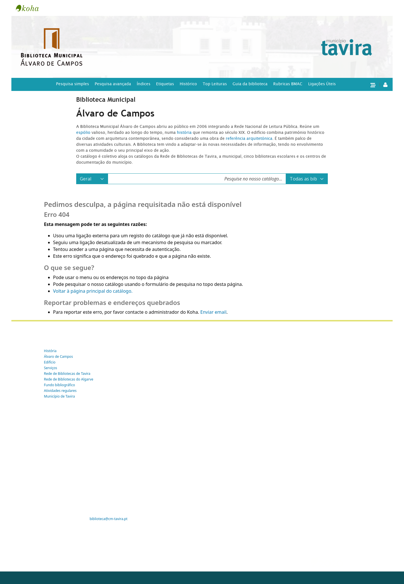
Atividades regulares (60, 390)
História (50, 350)
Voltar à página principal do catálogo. (93, 291)
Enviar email (213, 312)
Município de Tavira (59, 396)
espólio (84, 132)
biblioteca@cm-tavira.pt (108, 518)
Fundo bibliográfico (59, 385)
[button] (372, 84)
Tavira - (30, 8)
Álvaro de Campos (58, 356)
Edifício (50, 362)
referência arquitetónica (249, 138)
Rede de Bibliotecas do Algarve (68, 379)
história (184, 132)
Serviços (50, 367)
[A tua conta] (385, 84)
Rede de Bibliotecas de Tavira (67, 373)
